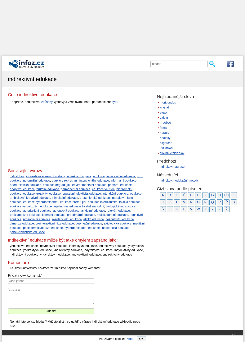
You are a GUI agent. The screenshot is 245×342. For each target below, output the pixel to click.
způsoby (47, 102)
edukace (99, 176)
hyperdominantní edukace (82, 227)
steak (163, 112)
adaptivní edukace (22, 189)
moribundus (168, 102)
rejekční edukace (118, 210)
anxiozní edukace (93, 210)
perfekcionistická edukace (27, 232)
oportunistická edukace (25, 185)
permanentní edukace (75, 189)
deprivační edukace (89, 223)
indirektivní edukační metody (45, 176)
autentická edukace (66, 210)
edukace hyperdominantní (40, 202)
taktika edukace (129, 202)
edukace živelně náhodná (86, 206)
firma (163, 127)
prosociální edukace (36, 219)
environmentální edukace (89, 185)
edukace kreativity (35, 193)
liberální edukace (53, 214)
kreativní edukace (38, 197)
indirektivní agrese (78, 176)
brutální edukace (47, 189)
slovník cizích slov (172, 153)
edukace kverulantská (103, 202)
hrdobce (165, 122)
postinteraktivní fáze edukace (43, 227)
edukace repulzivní (62, 193)
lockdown (166, 148)
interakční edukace (115, 193)
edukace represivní (65, 180)
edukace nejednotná (54, 206)
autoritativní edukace (37, 210)
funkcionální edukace (120, 176)
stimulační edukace (65, 197)
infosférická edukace (115, 227)
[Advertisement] (122, 27)
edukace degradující (56, 185)
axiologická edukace (117, 223)
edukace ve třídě (103, 189)
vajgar (164, 117)
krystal (164, 107)
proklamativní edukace (25, 214)
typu (115, 102)
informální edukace (123, 180)
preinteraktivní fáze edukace (55, 223)
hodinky (165, 138)
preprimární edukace (81, 214)
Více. (130, 338)
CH (226, 195)
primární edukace (120, 185)
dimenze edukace (22, 223)
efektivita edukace (88, 193)
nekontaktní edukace (119, 219)
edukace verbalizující (24, 206)
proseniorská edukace (95, 197)
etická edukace (93, 219)
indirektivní (17, 176)
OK (141, 338)
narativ (164, 132)
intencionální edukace (94, 180)
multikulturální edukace (112, 214)
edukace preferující (73, 202)
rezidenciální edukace (67, 219)
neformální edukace (36, 180)
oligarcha (166, 143)
